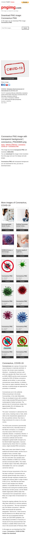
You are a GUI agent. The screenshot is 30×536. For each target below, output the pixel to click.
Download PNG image (9, 78)
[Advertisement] (15, 46)
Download (7, 230)
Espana (12, 2)
